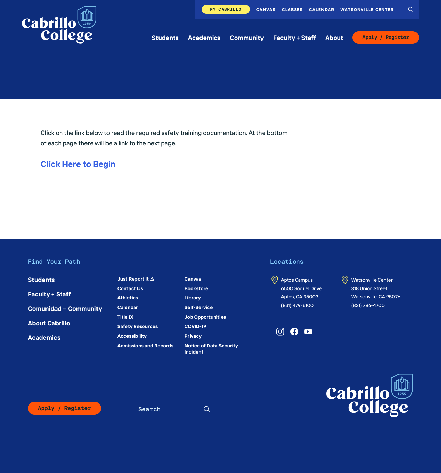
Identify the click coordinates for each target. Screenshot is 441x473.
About (334, 37)
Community (247, 37)
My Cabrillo (226, 9)
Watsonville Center (367, 9)
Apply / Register (385, 37)
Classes (292, 9)
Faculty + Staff (294, 37)
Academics (204, 37)
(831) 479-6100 (297, 305)
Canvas (266, 9)
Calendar (321, 9)
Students (165, 37)
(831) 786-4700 (368, 305)
